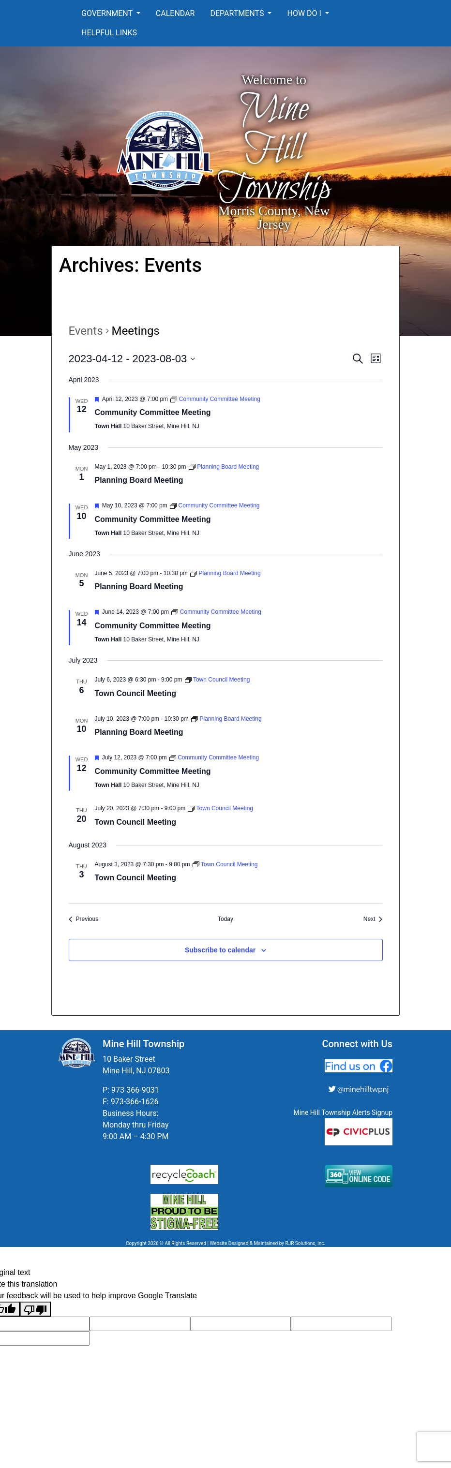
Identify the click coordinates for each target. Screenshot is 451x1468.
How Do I (305, 13)
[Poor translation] (35, 1309)
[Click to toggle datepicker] (132, 359)
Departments (238, 13)
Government (108, 13)
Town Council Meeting (136, 693)
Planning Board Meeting (139, 480)
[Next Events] (373, 919)
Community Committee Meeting (153, 412)
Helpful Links (109, 32)
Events (86, 331)
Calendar (175, 13)
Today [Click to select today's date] (225, 919)
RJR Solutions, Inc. (305, 1243)
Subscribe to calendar (220, 950)
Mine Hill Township (274, 149)
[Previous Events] (84, 919)
